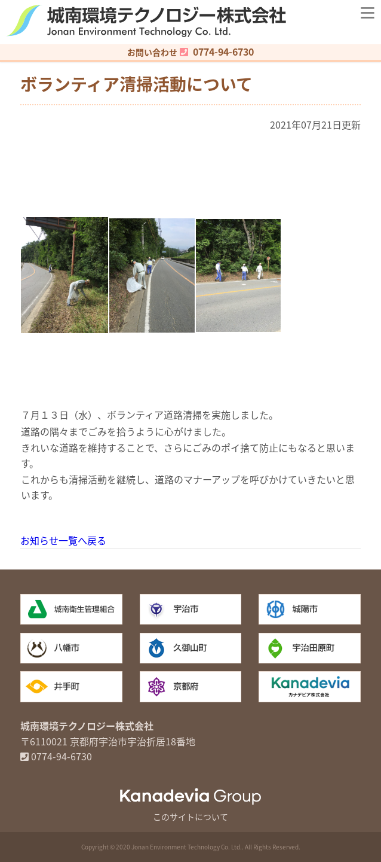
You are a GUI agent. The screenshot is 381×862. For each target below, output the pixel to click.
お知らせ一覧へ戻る (63, 540)
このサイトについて (190, 817)
